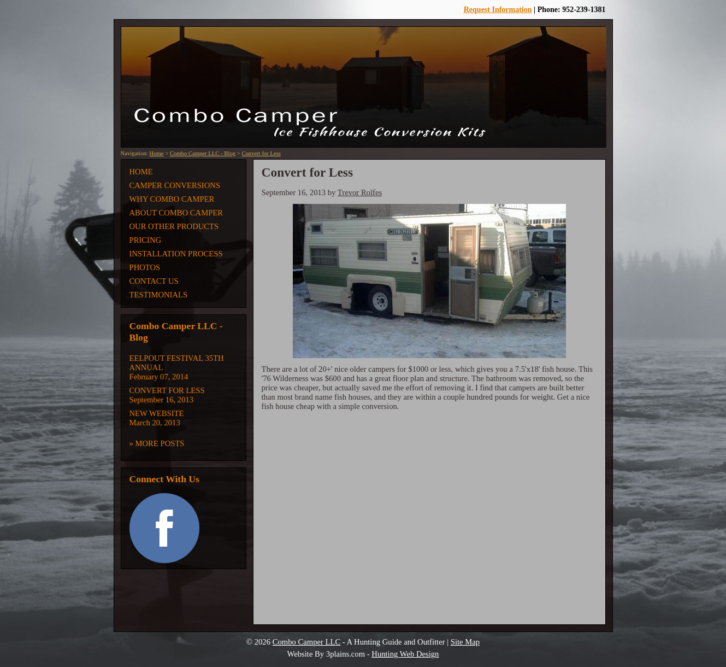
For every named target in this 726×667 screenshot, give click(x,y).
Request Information (498, 9)
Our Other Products (174, 226)
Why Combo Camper (172, 199)
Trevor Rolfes (360, 192)
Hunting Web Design (405, 654)
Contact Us (154, 281)
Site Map (465, 641)
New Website (156, 413)
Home (156, 153)
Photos (145, 267)
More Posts (160, 443)
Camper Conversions (175, 185)
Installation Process (176, 253)
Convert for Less (261, 153)
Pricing (145, 240)
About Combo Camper (176, 212)
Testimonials (158, 294)
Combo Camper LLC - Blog (202, 153)
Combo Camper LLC (307, 641)
